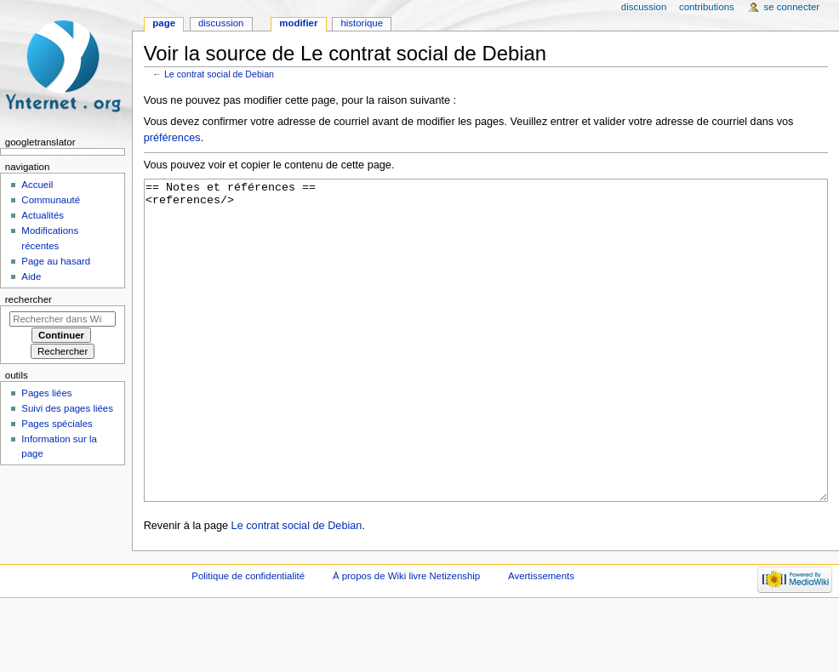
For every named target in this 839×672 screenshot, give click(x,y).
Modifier (298, 23)
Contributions (706, 7)
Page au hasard (55, 261)
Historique (361, 23)
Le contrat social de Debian (219, 74)
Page (163, 23)
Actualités (42, 215)
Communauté (50, 200)
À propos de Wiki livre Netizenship (406, 640)
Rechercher (28, 299)
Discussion (220, 23)
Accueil (37, 184)
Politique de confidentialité (248, 640)
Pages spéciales (56, 424)
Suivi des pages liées (67, 408)
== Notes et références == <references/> (486, 372)
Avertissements (541, 640)
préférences (172, 138)
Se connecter (792, 7)
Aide (31, 276)
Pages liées (46, 393)
